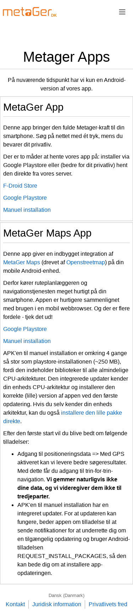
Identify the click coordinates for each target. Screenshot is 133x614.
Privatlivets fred (108, 604)
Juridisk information (56, 604)
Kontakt (15, 604)
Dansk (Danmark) (66, 595)
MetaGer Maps (21, 262)
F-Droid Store (20, 186)
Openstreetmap (85, 262)
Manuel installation (27, 210)
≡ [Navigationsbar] (122, 11)
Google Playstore (25, 198)
